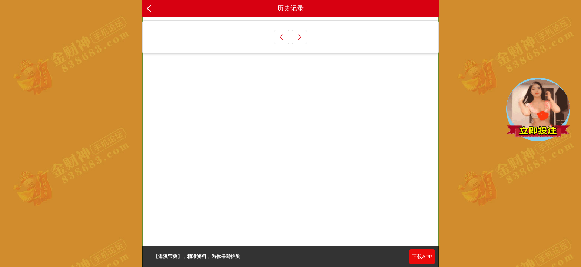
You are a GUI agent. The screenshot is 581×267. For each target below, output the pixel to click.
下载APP (422, 257)
